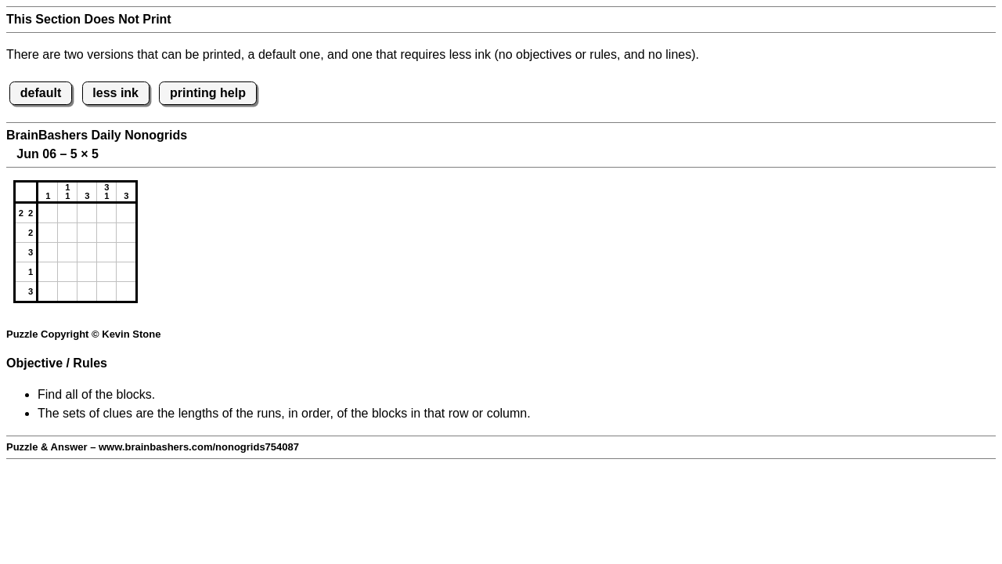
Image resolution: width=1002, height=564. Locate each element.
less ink (115, 92)
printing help (208, 92)
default (40, 92)
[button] (47, 213)
